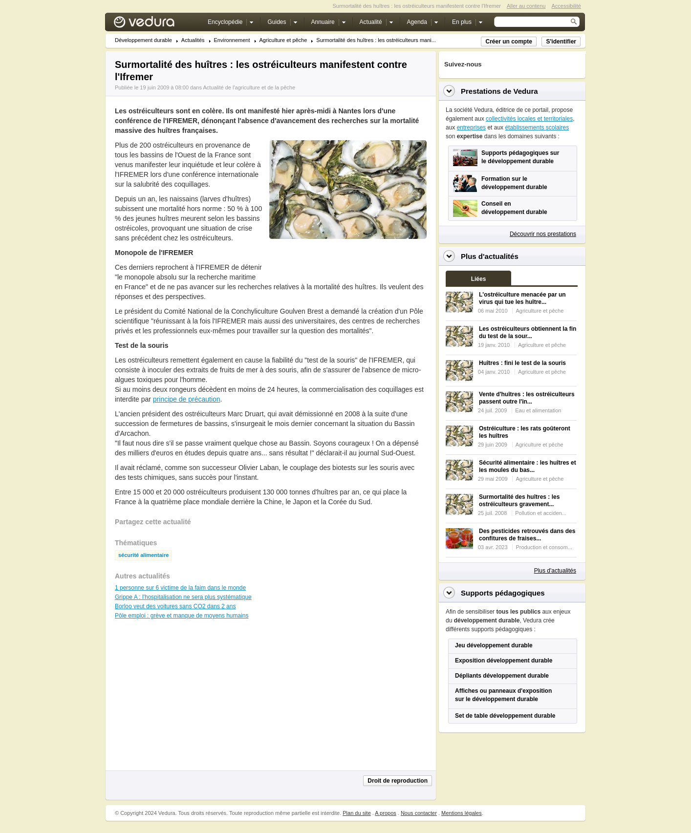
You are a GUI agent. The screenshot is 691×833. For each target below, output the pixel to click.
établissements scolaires (537, 127)
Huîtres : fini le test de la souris (522, 363)
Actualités (193, 40)
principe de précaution (186, 399)
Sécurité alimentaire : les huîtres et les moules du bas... (527, 466)
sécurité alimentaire (143, 555)
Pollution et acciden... (540, 513)
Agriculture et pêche (283, 40)
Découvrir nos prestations (543, 234)
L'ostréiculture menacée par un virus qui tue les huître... (522, 298)
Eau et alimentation (538, 410)
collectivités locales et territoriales (529, 118)
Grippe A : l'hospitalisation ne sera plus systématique (183, 597)
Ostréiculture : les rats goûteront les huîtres (524, 432)
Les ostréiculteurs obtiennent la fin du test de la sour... (527, 332)
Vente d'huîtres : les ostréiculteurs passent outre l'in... (527, 398)
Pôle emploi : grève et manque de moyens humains (182, 615)
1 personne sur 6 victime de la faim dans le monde (180, 587)
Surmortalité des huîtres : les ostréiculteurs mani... (376, 40)
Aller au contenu (526, 6)
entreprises (471, 127)
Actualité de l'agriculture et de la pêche (249, 87)
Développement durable (143, 40)
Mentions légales (461, 813)
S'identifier (561, 41)
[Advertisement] (347, 261)
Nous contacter (419, 813)
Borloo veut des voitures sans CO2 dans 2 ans (175, 606)
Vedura (155, 24)
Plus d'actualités (555, 571)
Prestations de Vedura (499, 91)
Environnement (232, 40)
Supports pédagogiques (503, 593)
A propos (385, 813)
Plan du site (356, 813)
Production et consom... (544, 547)
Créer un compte (508, 41)
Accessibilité (566, 6)
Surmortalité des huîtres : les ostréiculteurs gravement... (519, 500)
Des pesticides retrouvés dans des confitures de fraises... (527, 535)
